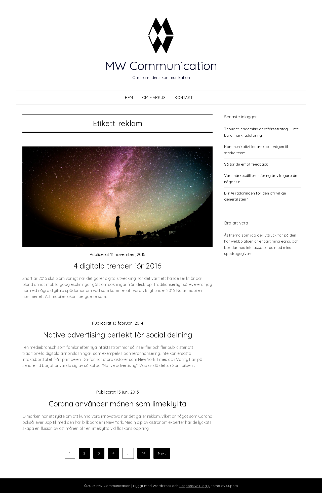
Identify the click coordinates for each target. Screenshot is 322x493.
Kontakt (184, 97)
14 (143, 453)
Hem (129, 97)
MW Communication (161, 65)
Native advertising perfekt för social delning (117, 334)
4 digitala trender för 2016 (118, 266)
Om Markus (154, 97)
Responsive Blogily (194, 485)
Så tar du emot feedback (246, 164)
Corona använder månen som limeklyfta (117, 403)
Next (162, 453)
